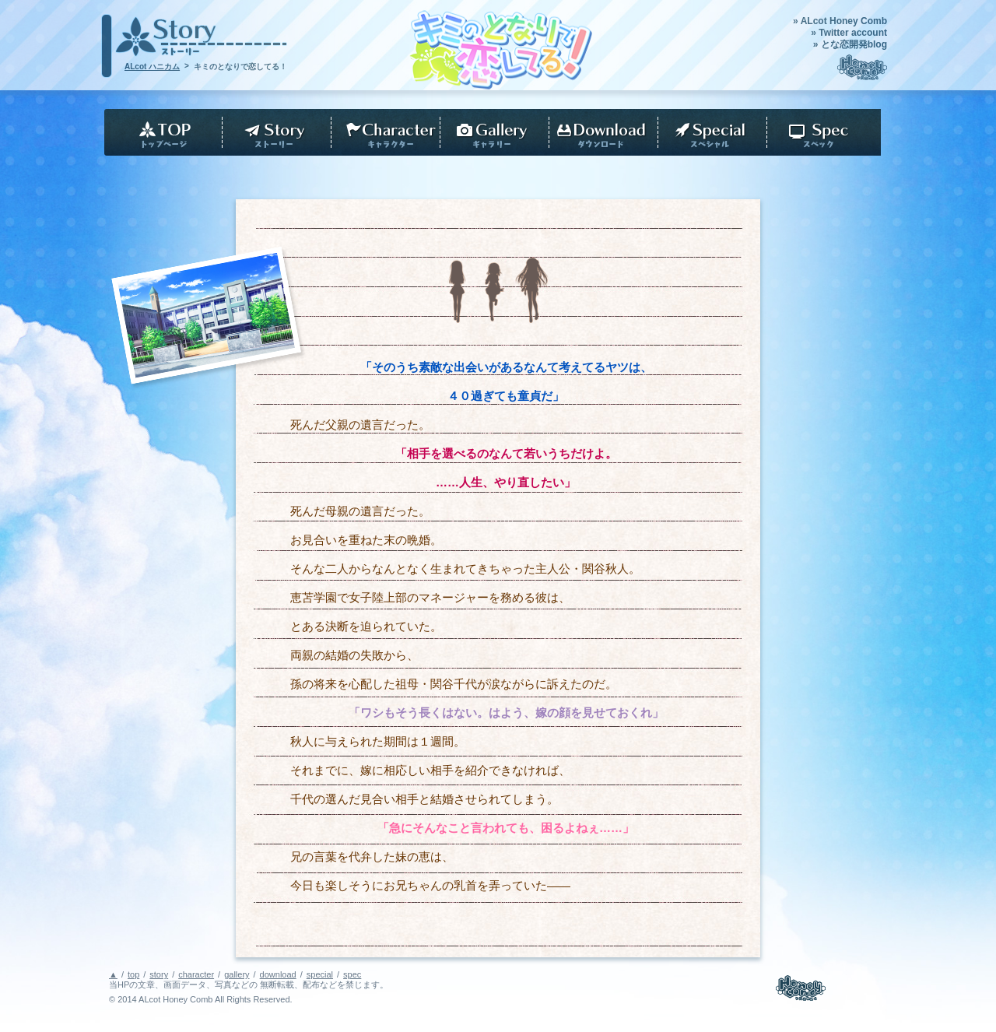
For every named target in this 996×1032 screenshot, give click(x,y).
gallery (491, 132)
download (599, 132)
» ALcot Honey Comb (840, 21)
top (160, 132)
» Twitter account (849, 32)
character (382, 132)
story (273, 132)
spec (822, 132)
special (320, 974)
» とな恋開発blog (850, 44)
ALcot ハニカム (152, 66)
